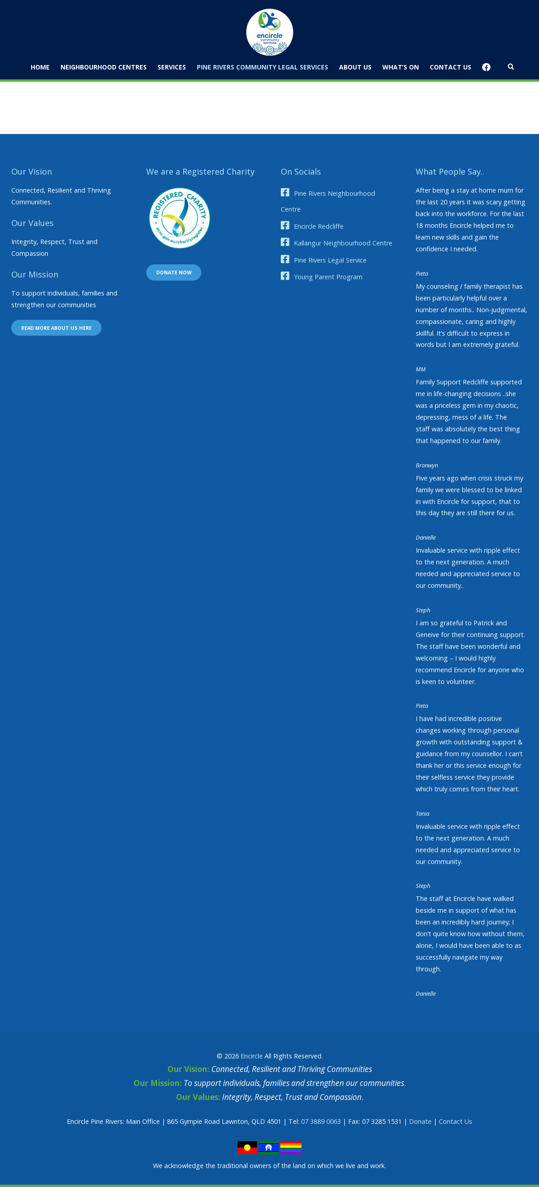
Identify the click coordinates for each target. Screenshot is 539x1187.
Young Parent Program (328, 277)
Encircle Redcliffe (319, 226)
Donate (420, 1121)
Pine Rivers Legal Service (330, 260)
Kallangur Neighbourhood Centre (343, 243)
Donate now (173, 272)
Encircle (252, 1056)
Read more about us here (56, 327)
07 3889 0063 (321, 1121)
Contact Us (455, 1121)
